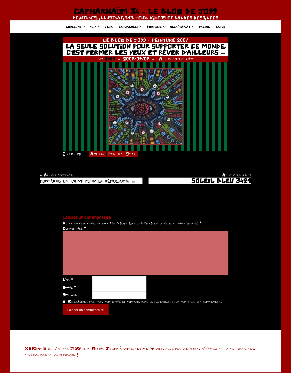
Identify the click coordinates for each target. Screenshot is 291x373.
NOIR (95, 26)
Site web (70, 295)
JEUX (109, 26)
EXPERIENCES (130, 26)
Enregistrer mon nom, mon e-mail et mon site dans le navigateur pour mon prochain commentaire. (145, 301)
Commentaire (74, 228)
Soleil (134, 154)
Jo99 (110, 59)
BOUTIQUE (156, 26)
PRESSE (204, 26)
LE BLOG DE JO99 (124, 40)
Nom (68, 280)
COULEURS (75, 26)
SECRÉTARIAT (182, 26)
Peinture (117, 154)
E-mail (69, 287)
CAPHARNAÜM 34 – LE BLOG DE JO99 (145, 11)
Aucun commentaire (176, 59)
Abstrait (98, 154)
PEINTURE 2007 (170, 40)
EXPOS (220, 26)
